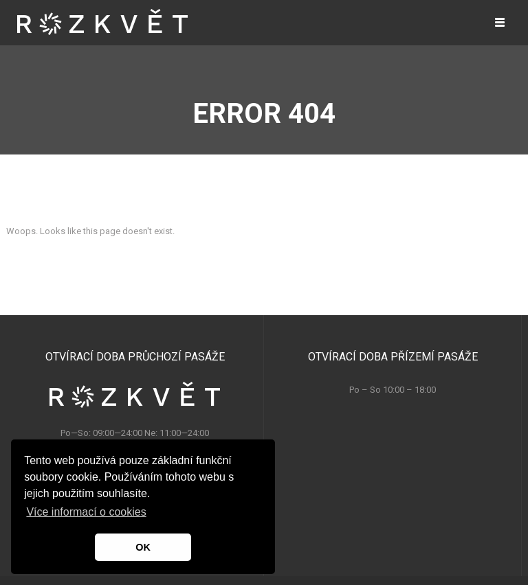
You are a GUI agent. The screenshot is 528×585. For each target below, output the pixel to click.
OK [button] (143, 547)
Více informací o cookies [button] (86, 512)
